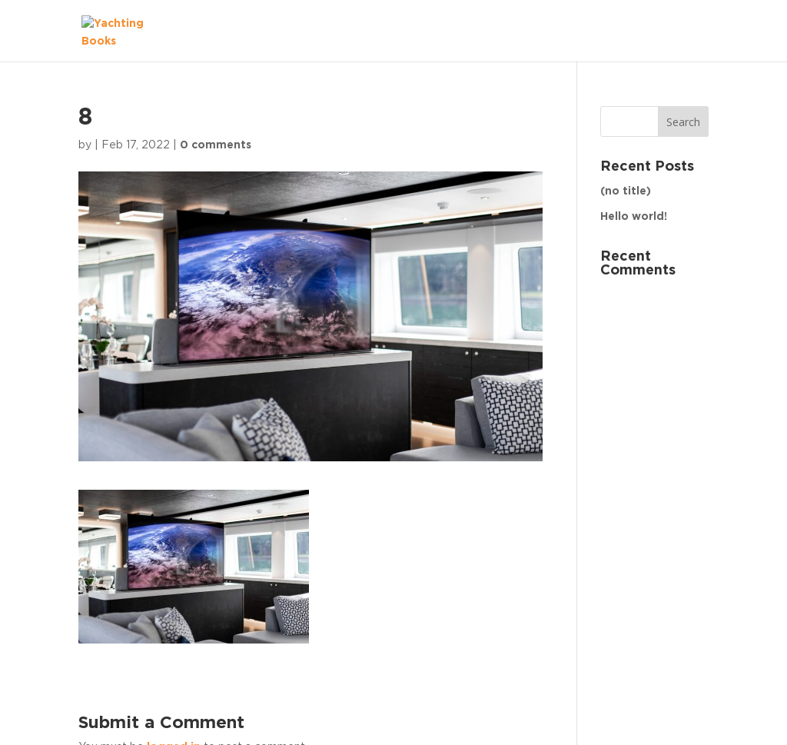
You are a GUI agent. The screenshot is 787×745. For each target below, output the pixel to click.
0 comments (215, 145)
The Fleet (666, 30)
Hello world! (633, 216)
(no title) (625, 191)
